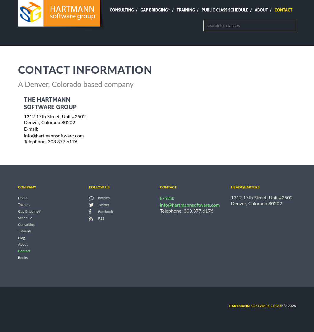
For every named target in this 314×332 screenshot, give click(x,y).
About (261, 10)
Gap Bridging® (29, 211)
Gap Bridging (155, 10)
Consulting (122, 10)
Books (23, 257)
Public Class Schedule (225, 10)
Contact (283, 10)
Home (22, 198)
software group (256, 305)
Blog (21, 238)
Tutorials (24, 231)
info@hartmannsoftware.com (54, 135)
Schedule (25, 218)
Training (186, 10)
